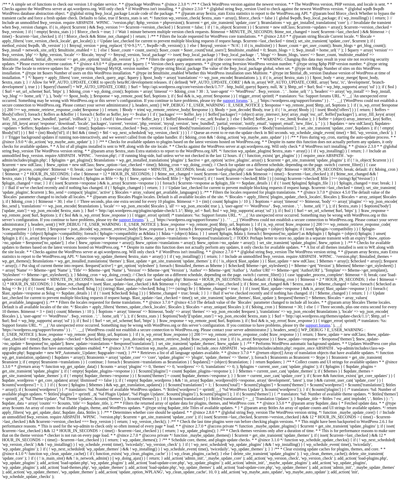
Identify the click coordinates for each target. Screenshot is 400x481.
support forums (235, 100)
